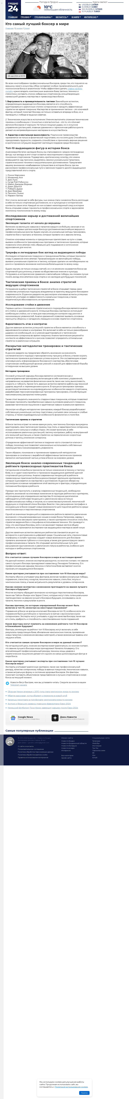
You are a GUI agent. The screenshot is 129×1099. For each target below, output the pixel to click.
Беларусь (61, 17)
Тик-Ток (95, 748)
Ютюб (94, 758)
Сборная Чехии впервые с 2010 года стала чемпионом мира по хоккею (43, 692)
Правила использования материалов (33, 757)
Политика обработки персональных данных (35, 752)
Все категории (67, 755)
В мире (75, 17)
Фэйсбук (96, 743)
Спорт (27, 28)
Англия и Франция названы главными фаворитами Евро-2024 (39, 704)
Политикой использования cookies (71, 1087)
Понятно (84, 1093)
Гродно (25, 17)
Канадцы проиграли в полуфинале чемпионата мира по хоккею (40, 700)
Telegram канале (18, 685)
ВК (93, 753)
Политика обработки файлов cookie (32, 755)
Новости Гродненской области (74, 743)
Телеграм (96, 741)
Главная (13, 17)
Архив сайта (66, 758)
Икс (93, 755)
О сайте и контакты (26, 746)
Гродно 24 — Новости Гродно (9, 741)
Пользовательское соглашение (31, 749)
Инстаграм (96, 746)
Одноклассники (98, 750)
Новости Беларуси (69, 746)
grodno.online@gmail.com (38, 743)
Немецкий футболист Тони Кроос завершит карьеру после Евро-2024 (43, 708)
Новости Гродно (68, 741)
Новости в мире (68, 748)
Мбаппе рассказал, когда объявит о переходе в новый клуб (37, 696)
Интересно (90, 17)
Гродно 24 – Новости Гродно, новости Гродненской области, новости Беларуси (13, 7)
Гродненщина (43, 17)
